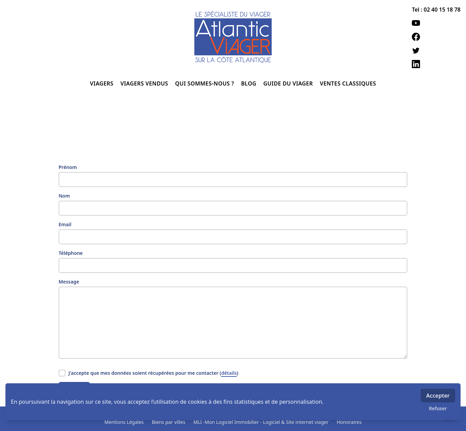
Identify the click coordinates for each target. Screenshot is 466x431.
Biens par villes (168, 422)
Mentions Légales (124, 422)
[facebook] (436, 37)
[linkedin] (436, 64)
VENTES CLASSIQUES (348, 83)
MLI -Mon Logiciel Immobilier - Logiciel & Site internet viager (261, 422)
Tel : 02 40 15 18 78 (436, 9)
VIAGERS (102, 83)
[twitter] (436, 50)
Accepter (438, 395)
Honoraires (349, 422)
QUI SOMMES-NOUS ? (205, 83)
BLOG (249, 83)
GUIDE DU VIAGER (288, 83)
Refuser (438, 408)
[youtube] (436, 23)
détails (229, 373)
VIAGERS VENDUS (145, 83)
